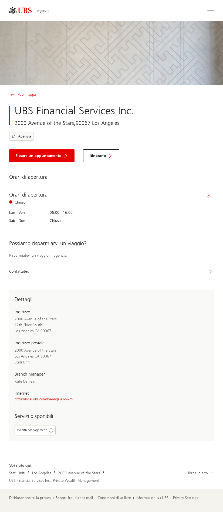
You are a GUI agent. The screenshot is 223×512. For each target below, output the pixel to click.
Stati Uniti (17, 473)
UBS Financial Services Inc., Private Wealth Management (54, 480)
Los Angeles (41, 473)
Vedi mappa (22, 94)
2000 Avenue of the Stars (79, 473)
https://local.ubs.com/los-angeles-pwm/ (44, 399)
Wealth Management (35, 430)
